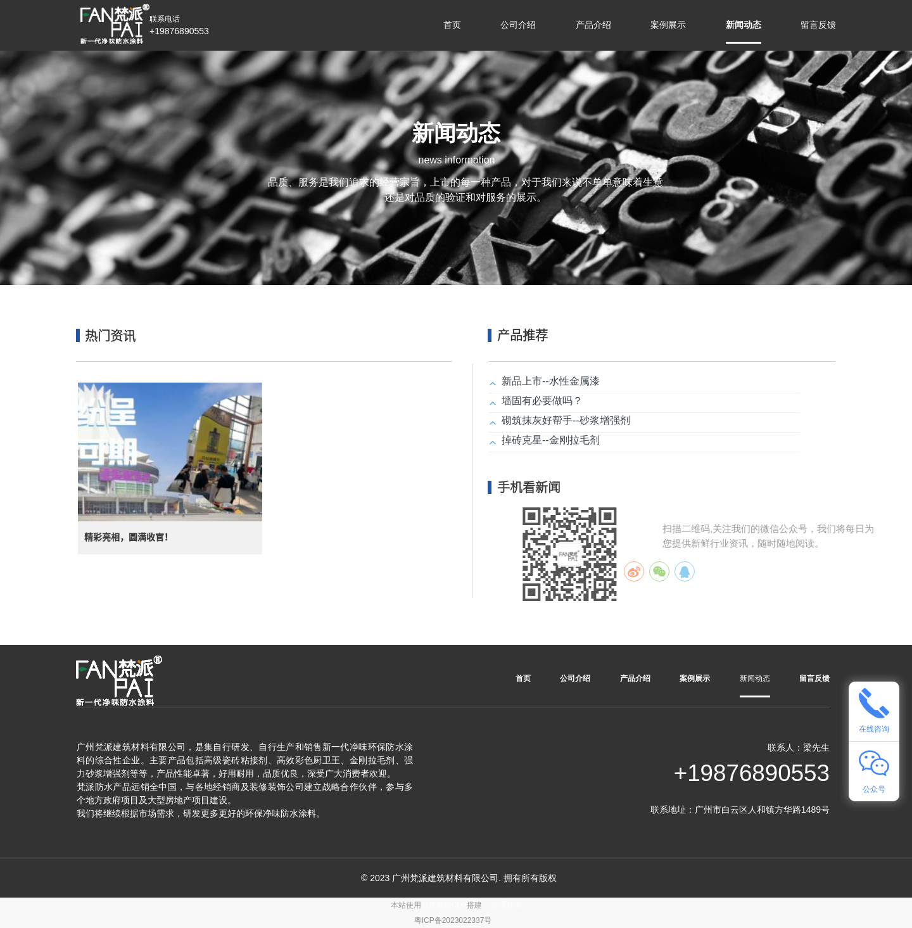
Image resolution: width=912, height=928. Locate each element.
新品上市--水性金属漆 (551, 381)
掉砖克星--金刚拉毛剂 (551, 440)
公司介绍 (518, 25)
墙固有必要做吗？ (542, 400)
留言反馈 (818, 25)
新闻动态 (743, 25)
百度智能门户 (444, 905)
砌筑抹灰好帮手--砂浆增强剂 (566, 420)
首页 (452, 25)
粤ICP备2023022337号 (453, 920)
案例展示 (668, 25)
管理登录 (506, 905)
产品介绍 (593, 25)
